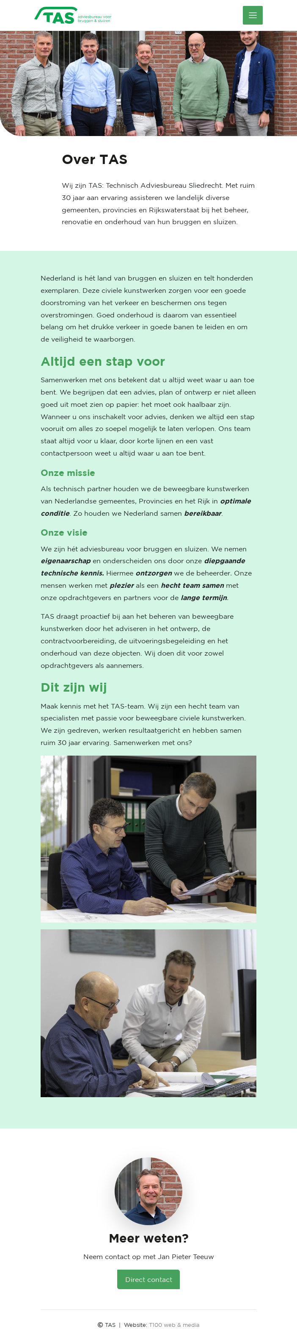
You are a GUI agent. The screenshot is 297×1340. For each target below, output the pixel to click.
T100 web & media (174, 1325)
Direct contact (148, 1279)
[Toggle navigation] (253, 15)
